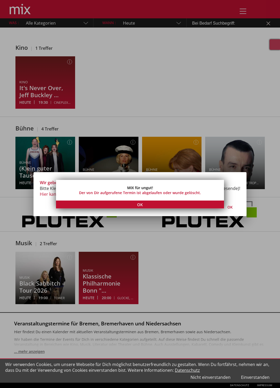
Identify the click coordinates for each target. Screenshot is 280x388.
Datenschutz (187, 370)
